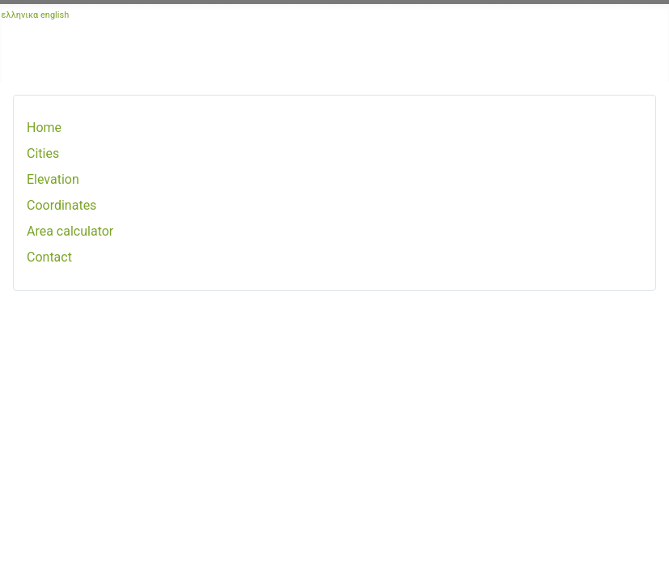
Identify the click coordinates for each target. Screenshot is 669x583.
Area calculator (70, 231)
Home (44, 127)
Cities (43, 153)
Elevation (53, 179)
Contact (49, 257)
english (54, 15)
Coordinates (61, 205)
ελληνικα (20, 15)
